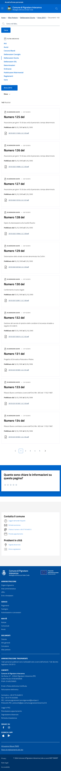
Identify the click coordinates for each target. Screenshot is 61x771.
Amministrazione (8, 581)
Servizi (4, 601)
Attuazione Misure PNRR (10, 746)
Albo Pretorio (13, 17)
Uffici (3, 592)
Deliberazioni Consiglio (12, 54)
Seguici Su (5, 724)
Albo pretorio (5, 649)
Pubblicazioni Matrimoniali (13, 72)
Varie (6, 79)
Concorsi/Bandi (9, 50)
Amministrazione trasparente (14, 658)
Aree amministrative (8, 588)
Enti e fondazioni (7, 595)
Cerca (6, 30)
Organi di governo (7, 585)
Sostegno (4, 609)
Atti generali (5, 642)
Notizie (3, 622)
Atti (5, 43)
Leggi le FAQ (5, 707)
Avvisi (6, 47)
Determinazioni (9, 65)
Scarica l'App (7, 732)
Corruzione (5, 646)
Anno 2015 (41, 17)
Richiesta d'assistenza (9, 718)
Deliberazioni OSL (10, 61)
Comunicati (5, 626)
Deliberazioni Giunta (27, 17)
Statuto (4, 639)
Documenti (5, 635)
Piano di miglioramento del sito (12, 749)
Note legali (4, 762)
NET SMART (54, 758)
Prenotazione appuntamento (11, 711)
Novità (4, 618)
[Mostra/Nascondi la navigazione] (2, 8)
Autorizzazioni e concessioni (11, 612)
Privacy (3, 758)
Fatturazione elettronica (9, 689)
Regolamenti (8, 76)
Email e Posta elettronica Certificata (14, 686)
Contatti (4, 670)
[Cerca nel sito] (56, 8)
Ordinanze (7, 69)
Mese (7, 94)
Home (3, 17)
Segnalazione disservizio (9, 714)
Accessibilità (5, 767)
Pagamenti (5, 605)
